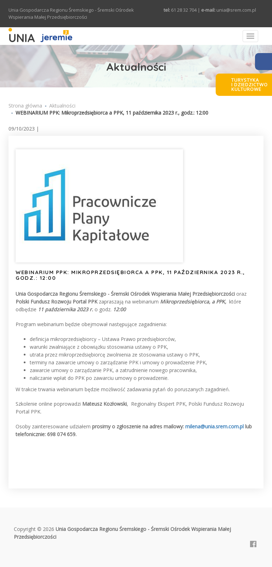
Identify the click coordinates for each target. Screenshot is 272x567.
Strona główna (25, 105)
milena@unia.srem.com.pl (214, 426)
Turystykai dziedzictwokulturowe (249, 84)
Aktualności (62, 105)
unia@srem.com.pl (236, 10)
